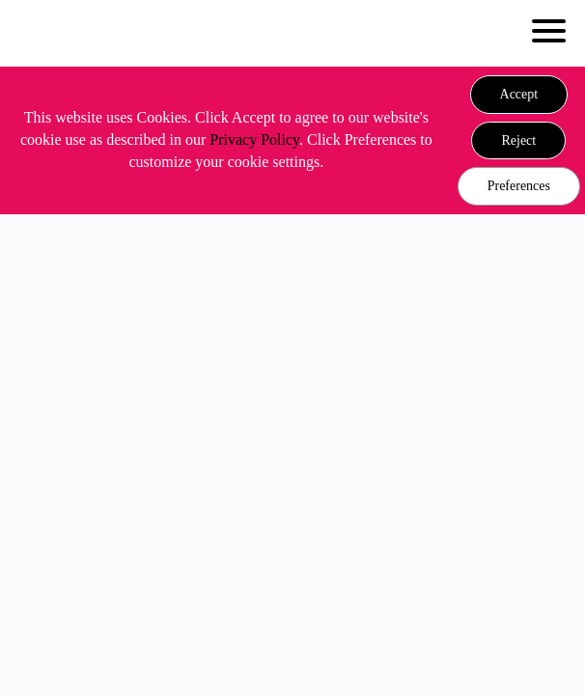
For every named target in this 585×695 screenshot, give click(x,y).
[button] (519, 94)
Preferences (519, 186)
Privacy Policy (254, 139)
